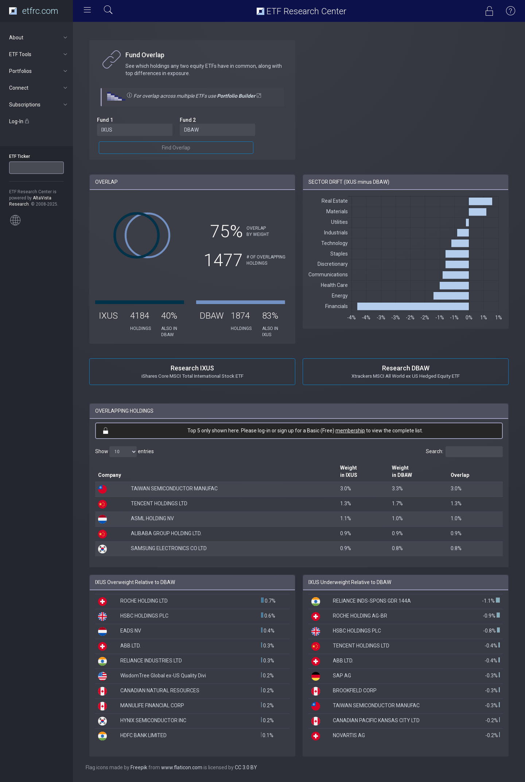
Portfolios (39, 71)
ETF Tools (39, 54)
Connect (39, 88)
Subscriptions (39, 105)
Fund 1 (105, 120)
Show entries (124, 451)
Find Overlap (176, 148)
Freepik (139, 767)
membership (350, 430)
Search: (464, 451)
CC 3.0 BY (246, 767)
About (39, 37)
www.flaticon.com (181, 767)
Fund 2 (188, 120)
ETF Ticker (19, 156)
